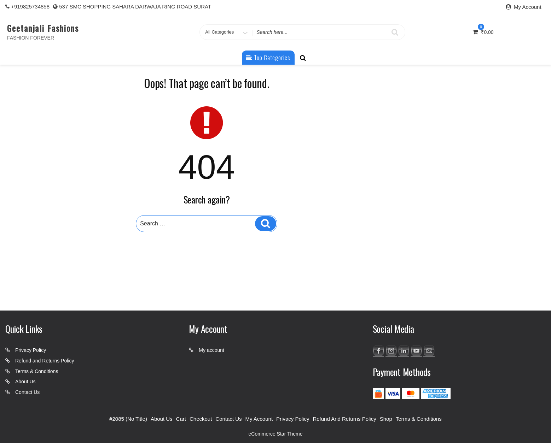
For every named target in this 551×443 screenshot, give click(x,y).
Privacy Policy (30, 350)
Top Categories (268, 57)
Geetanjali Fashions (43, 28)
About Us (25, 381)
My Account (527, 7)
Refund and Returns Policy (44, 361)
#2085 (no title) (128, 419)
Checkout (201, 419)
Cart (181, 419)
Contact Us (27, 392)
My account (211, 350)
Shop (386, 419)
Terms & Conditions (36, 371)
